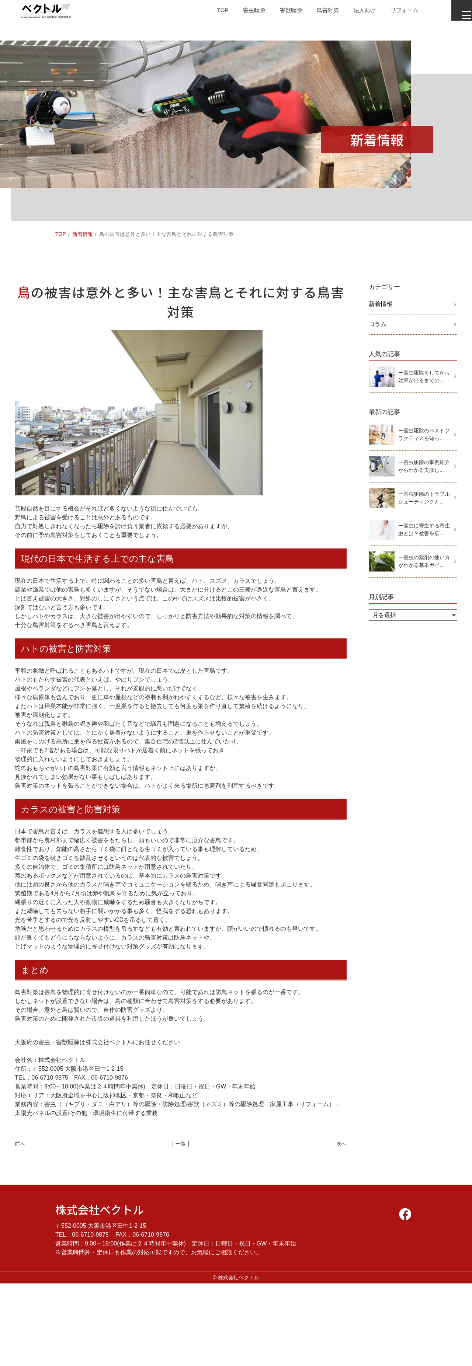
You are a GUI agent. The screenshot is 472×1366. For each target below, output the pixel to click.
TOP (205, 13)
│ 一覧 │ (180, 1144)
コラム (377, 324)
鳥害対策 (315, 13)
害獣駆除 (276, 13)
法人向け (353, 13)
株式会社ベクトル (99, 1209)
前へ (20, 1144)
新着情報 (82, 234)
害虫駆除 (238, 13)
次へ (341, 1144)
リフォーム (394, 13)
